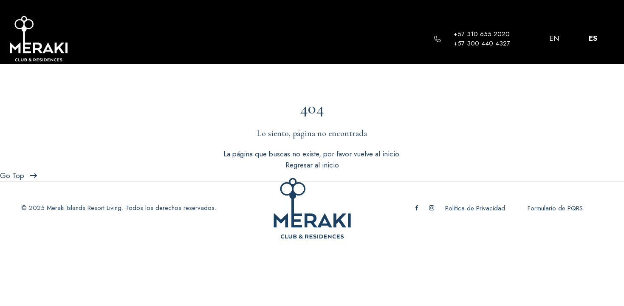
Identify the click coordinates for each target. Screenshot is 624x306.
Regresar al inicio (312, 165)
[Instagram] (432, 208)
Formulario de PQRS (555, 208)
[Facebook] (416, 208)
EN (554, 38)
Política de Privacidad (476, 208)
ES (593, 38)
